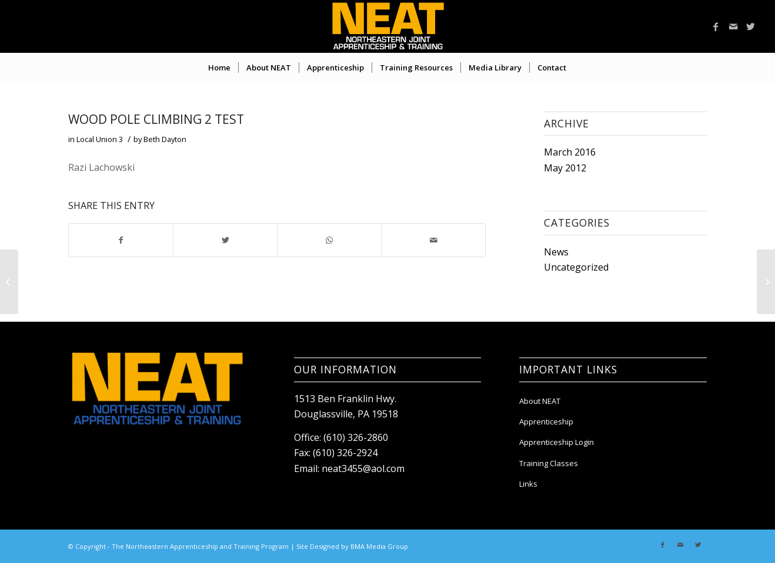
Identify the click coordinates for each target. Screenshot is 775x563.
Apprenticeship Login (556, 442)
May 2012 (565, 167)
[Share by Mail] (433, 240)
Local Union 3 (99, 139)
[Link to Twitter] (751, 26)
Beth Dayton (164, 139)
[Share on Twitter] (225, 240)
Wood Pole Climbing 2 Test (156, 119)
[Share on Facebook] (121, 240)
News (556, 251)
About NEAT (539, 401)
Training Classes (548, 463)
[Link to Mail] (733, 26)
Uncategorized (576, 267)
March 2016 (570, 152)
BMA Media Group (379, 546)
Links (528, 483)
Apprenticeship (546, 421)
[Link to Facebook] (715, 26)
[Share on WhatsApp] (329, 240)
